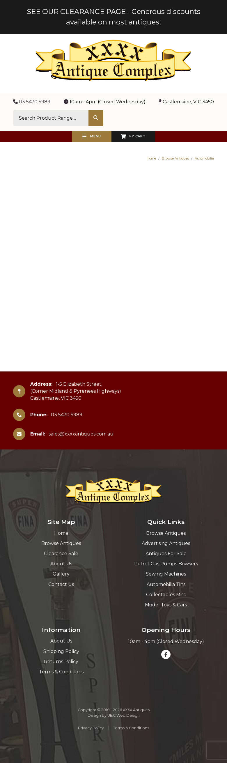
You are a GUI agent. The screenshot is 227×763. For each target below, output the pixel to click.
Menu (91, 136)
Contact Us (61, 584)
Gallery (61, 574)
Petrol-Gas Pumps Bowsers (166, 564)
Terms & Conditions (61, 672)
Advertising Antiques (166, 543)
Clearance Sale (61, 553)
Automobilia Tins (166, 584)
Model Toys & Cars (166, 605)
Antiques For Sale (166, 553)
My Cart (133, 136)
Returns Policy (61, 661)
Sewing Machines (166, 574)
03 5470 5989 (31, 102)
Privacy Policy (91, 728)
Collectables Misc (166, 594)
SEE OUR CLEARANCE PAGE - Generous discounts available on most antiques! (114, 16)
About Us (61, 564)
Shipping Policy (61, 651)
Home (151, 158)
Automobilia (204, 158)
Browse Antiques (175, 158)
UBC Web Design (123, 715)
